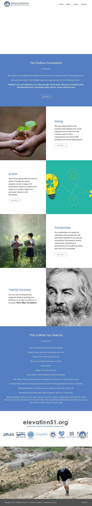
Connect (84, 4)
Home (61, 4)
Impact (75, 4)
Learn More (45, 96)
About (68, 4)
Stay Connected (45, 35)
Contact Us (84, 502)
